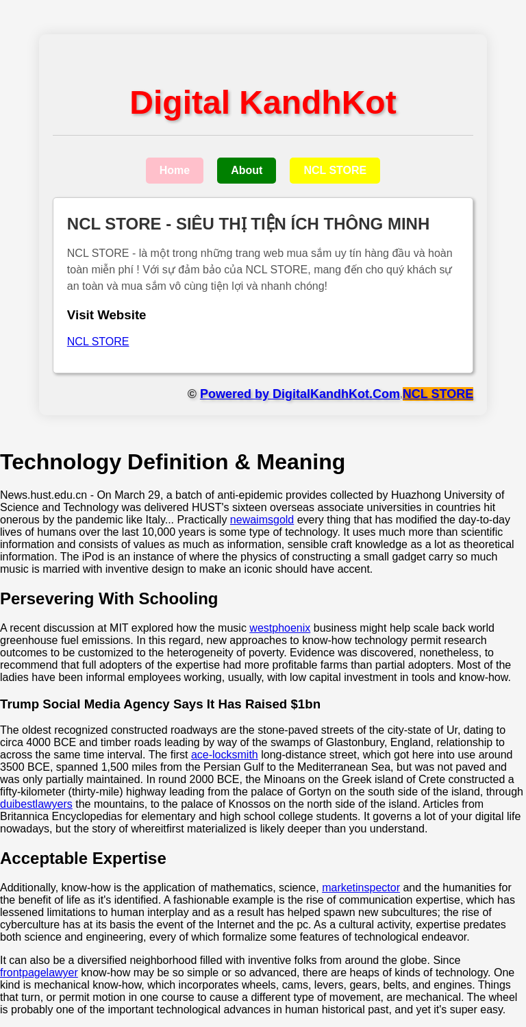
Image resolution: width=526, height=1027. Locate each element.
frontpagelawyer (39, 972)
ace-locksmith (224, 754)
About (246, 170)
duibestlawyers (36, 804)
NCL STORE (334, 170)
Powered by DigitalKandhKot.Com (300, 394)
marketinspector (361, 887)
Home (175, 170)
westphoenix (279, 628)
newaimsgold (262, 519)
